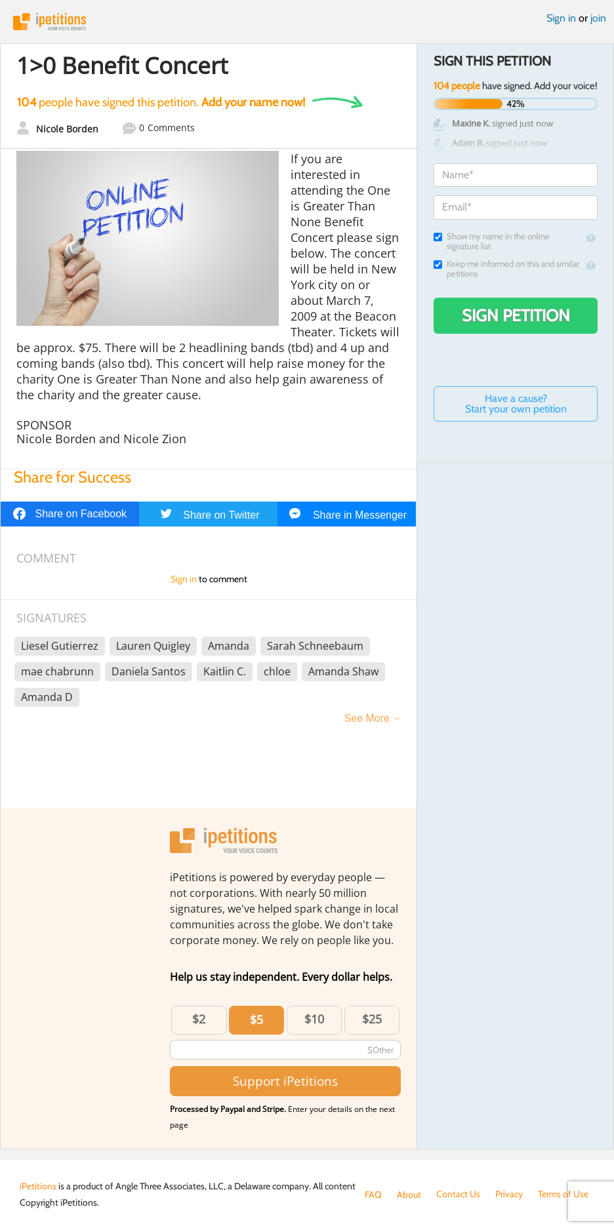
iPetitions (307, 21)
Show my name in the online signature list (492, 241)
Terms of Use (563, 1194)
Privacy (509, 1194)
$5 (256, 1019)
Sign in (561, 18)
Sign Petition (516, 315)
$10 (314, 1019)
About (409, 1194)
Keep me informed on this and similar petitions (506, 269)
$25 (372, 1019)
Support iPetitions (285, 1081)
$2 (198, 1019)
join (598, 18)
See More (367, 718)
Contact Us (458, 1194)
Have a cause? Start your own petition (516, 403)
